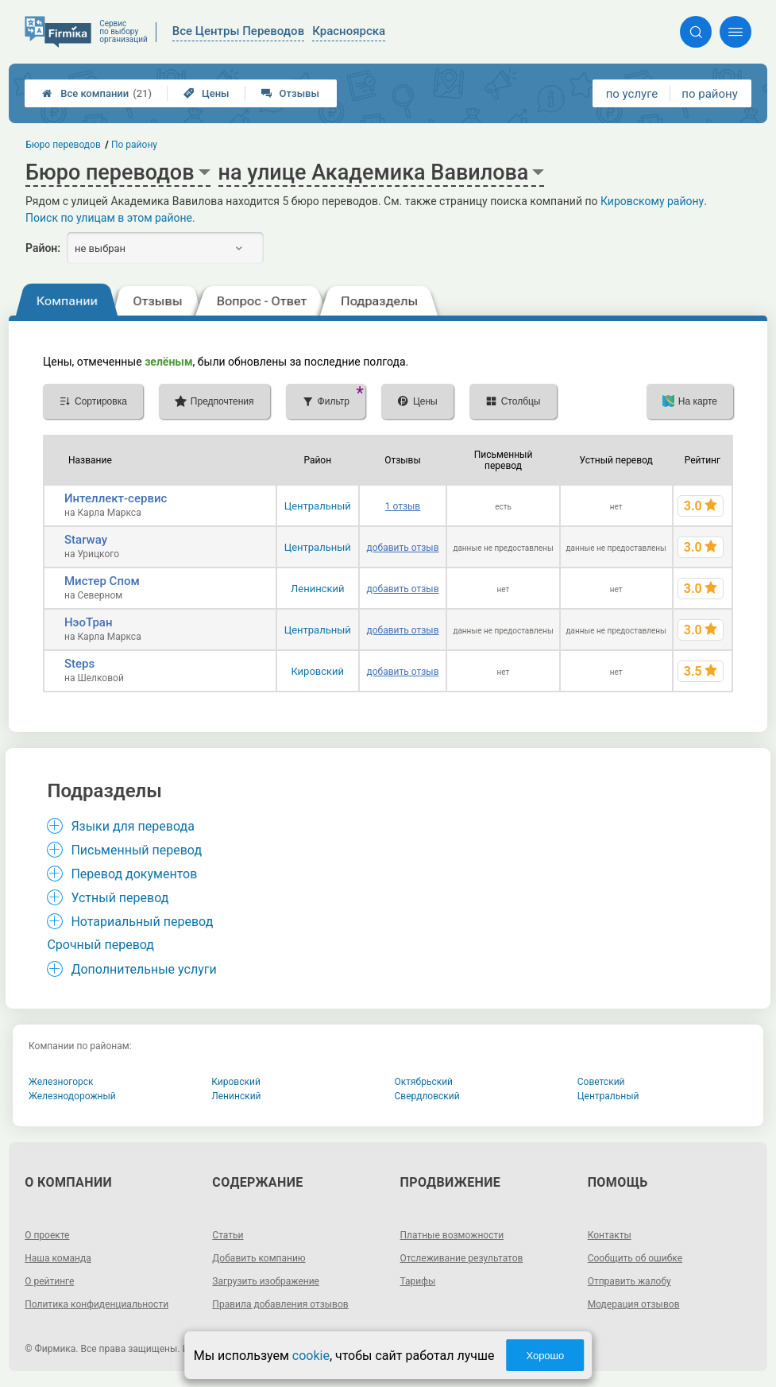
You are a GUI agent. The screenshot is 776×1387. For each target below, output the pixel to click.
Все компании (97, 93)
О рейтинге (49, 1281)
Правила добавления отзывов (280, 1304)
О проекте (47, 1235)
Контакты (609, 1235)
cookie (311, 1355)
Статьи (227, 1235)
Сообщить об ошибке (635, 1258)
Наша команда (58, 1258)
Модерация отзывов (634, 1304)
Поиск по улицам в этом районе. (110, 217)
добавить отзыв (402, 547)
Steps (79, 664)
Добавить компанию (258, 1258)
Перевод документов (134, 873)
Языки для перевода (133, 826)
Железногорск (61, 1081)
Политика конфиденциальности (96, 1304)
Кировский (317, 671)
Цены (206, 93)
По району (134, 144)
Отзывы (290, 93)
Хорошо (545, 1356)
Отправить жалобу (629, 1281)
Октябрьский (424, 1081)
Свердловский (427, 1096)
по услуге (632, 94)
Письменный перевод (136, 850)
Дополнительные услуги (143, 969)
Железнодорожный (72, 1096)
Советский (601, 1081)
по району (709, 94)
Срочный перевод (100, 944)
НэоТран (88, 622)
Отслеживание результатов (461, 1258)
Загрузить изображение (265, 1281)
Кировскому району (652, 201)
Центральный (317, 506)
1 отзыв (402, 506)
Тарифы (418, 1281)
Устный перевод (119, 897)
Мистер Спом (102, 581)
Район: (42, 248)
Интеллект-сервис (115, 498)
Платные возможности (452, 1235)
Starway (85, 540)
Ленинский (317, 589)
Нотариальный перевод (142, 921)
